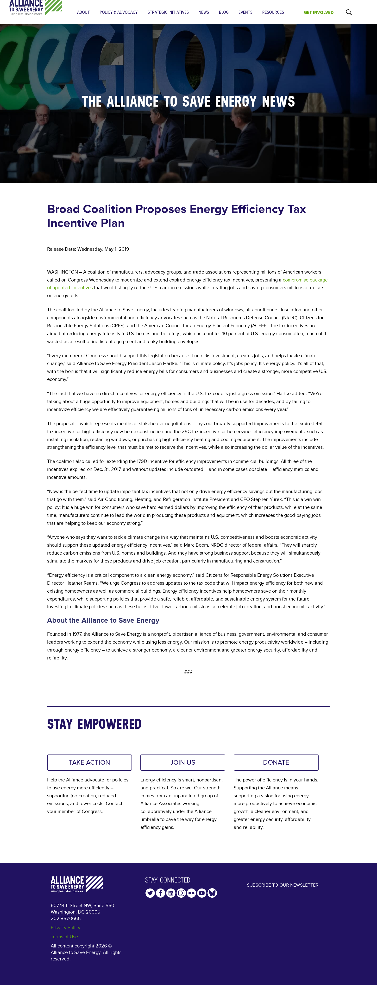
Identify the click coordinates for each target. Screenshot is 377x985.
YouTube (202, 893)
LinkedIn (171, 893)
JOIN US (182, 762)
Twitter (150, 893)
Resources (273, 12)
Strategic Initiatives (168, 12)
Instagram (181, 893)
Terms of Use (64, 937)
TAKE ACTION (89, 762)
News (204, 12)
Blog (224, 12)
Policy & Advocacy (119, 12)
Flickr (191, 893)
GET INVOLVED (319, 12)
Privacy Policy (65, 928)
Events (245, 12)
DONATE (276, 762)
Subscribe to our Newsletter (283, 889)
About (83, 12)
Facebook (160, 893)
